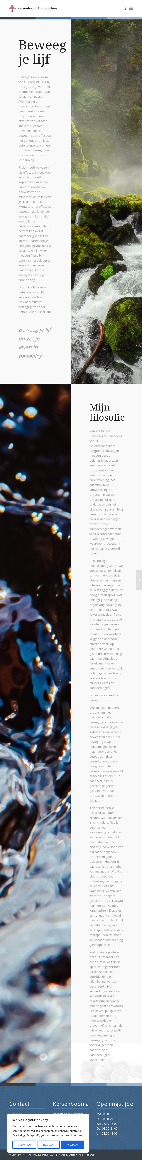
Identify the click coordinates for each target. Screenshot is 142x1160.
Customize (24, 1144)
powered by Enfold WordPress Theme (75, 1154)
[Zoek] (122, 8)
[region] (48, 1133)
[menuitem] (122, 8)
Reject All (48, 1144)
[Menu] (131, 8)
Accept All (72, 1144)
